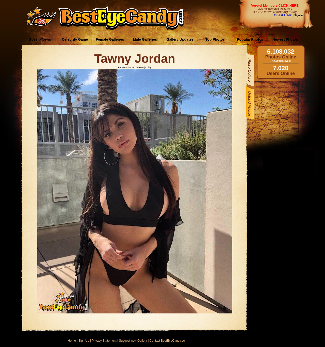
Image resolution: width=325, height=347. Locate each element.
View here (275, 8)
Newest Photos (285, 39)
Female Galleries (110, 39)
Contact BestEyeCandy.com (168, 340)
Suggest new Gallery (133, 340)
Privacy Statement (104, 340)
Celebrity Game (75, 39)
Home (72, 340)
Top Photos (215, 39)
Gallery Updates (180, 39)
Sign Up (83, 340)
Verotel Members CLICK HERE (275, 5)
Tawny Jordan (134, 58)
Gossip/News (40, 39)
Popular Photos (250, 39)
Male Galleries (145, 39)
